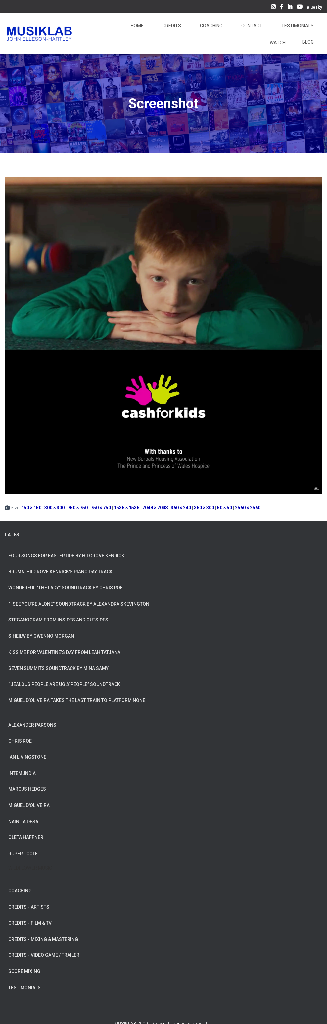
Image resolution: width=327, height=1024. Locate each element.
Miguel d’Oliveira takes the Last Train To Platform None (76, 700)
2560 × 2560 (247, 507)
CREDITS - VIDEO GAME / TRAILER (43, 955)
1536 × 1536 (126, 507)
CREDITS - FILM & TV (30, 923)
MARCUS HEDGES (27, 789)
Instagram (273, 7)
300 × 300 (54, 507)
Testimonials (297, 25)
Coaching (210, 25)
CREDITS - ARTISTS (28, 907)
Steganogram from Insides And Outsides (58, 619)
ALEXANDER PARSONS (32, 725)
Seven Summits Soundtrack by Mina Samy (58, 668)
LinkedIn (290, 7)
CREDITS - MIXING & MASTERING (43, 939)
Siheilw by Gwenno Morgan (41, 636)
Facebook (281, 7)
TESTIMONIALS (24, 987)
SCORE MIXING (24, 971)
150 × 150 (31, 507)
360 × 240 (181, 507)
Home (137, 25)
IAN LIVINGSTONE (27, 757)
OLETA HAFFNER (25, 837)
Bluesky (314, 7)
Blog (308, 42)
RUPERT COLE (23, 853)
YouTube (300, 7)
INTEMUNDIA (22, 773)
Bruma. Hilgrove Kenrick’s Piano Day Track (60, 571)
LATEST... (15, 534)
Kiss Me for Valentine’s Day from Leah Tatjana (64, 652)
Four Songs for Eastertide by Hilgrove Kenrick (66, 555)
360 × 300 (204, 507)
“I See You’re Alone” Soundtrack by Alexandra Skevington (78, 604)
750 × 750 (78, 507)
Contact (251, 25)
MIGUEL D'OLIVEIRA (29, 805)
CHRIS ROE (20, 741)
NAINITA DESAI (24, 821)
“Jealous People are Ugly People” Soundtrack (64, 684)
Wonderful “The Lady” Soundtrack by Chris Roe (65, 587)
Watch (277, 42)
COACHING (20, 890)
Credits (171, 25)
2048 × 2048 (155, 507)
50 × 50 (224, 507)
